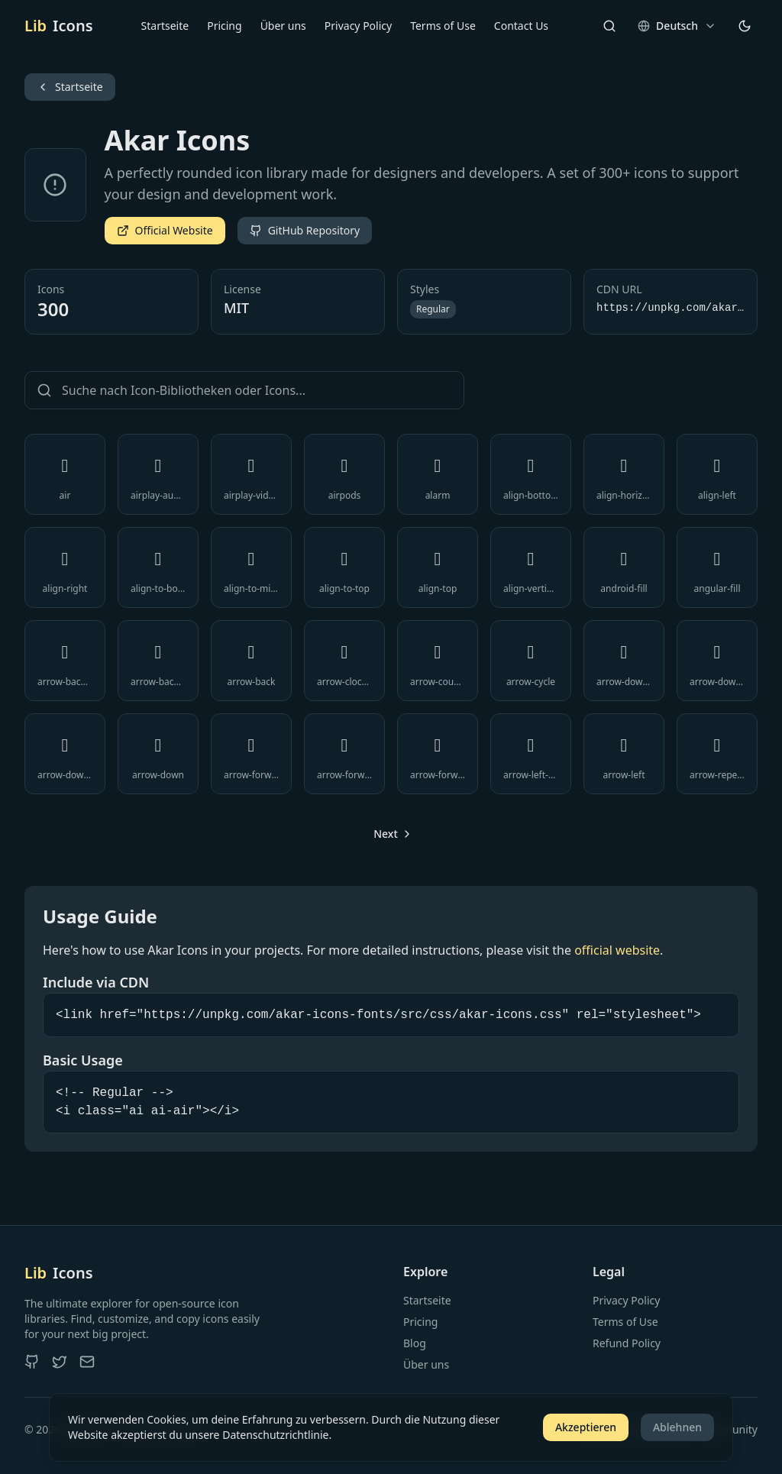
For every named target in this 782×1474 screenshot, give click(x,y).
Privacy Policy (358, 25)
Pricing (224, 25)
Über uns (283, 25)
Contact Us (521, 25)
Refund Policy (627, 1343)
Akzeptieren (585, 1427)
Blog (414, 1343)
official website (617, 950)
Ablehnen (677, 1427)
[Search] (609, 26)
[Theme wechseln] (745, 26)
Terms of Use (443, 25)
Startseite (165, 25)
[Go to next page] (391, 834)
